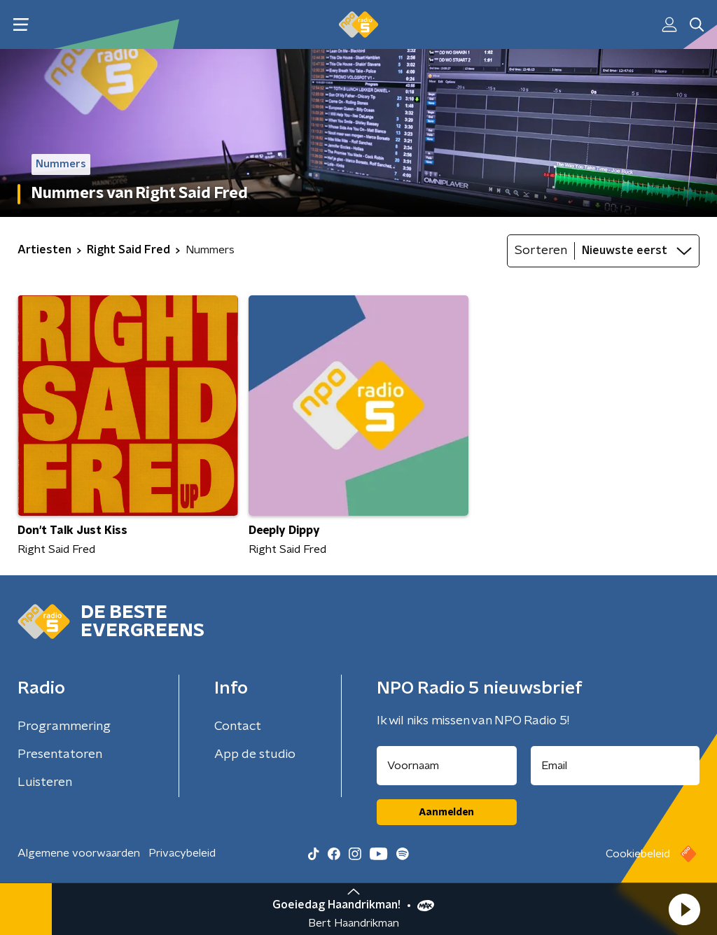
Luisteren (45, 782)
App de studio (254, 754)
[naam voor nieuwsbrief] (447, 765)
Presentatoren (60, 754)
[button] (684, 909)
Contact (237, 726)
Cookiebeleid (638, 853)
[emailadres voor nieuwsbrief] (615, 765)
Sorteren (541, 250)
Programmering (64, 726)
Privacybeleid (182, 853)
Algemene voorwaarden (79, 853)
